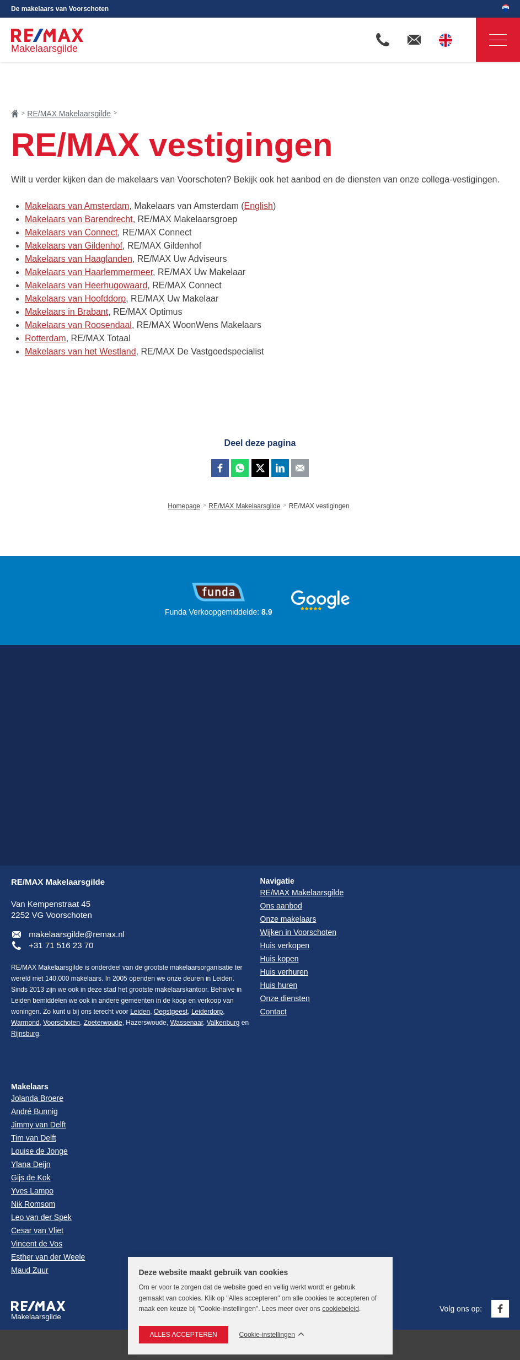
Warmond (25, 1022)
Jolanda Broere (37, 1098)
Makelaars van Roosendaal (78, 325)
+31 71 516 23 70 (61, 945)
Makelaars (30, 1086)
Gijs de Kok (31, 1177)
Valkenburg (223, 1022)
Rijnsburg (25, 1034)
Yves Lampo (32, 1190)
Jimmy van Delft (38, 1124)
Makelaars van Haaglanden (78, 259)
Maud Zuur (30, 1270)
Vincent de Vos (36, 1243)
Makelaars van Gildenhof (73, 245)
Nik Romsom (33, 1204)
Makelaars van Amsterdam (77, 206)
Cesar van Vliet (37, 1230)
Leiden (140, 1011)
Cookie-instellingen (267, 1335)
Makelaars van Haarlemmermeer (89, 272)
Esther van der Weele (48, 1257)
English (258, 206)
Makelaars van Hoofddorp (75, 298)
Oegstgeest (170, 1011)
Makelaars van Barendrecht (79, 219)
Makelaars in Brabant (66, 311)
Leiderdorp (207, 1011)
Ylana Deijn (31, 1164)
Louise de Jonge (39, 1151)
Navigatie (491, 40)
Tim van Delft (33, 1137)
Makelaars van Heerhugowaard (86, 285)
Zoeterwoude (103, 1022)
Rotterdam (45, 338)
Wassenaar (186, 1022)
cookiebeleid (340, 1309)
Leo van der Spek (41, 1217)
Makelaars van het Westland (80, 351)
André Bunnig (34, 1111)
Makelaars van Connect (71, 232)
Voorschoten (61, 1022)
